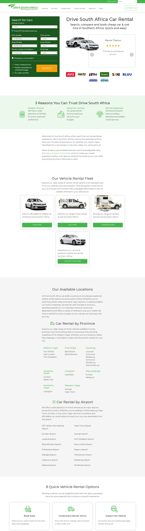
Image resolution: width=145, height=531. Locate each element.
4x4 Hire (54, 8)
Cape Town (70, 392)
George (68, 389)
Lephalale (69, 375)
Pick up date (16, 35)
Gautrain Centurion (90, 353)
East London (49, 354)
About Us (92, 8)
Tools (101, 8)
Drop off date (17, 42)
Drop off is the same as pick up (24, 31)
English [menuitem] (120, 1)
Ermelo (89, 375)
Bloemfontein (71, 354)
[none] (127, 1)
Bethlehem (70, 352)
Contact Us (131, 8)
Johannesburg (92, 365)
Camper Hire (65, 8)
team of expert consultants (58, 153)
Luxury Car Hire (79, 8)
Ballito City (48, 380)
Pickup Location (18, 23)
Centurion (90, 360)
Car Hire (45, 8)
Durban (47, 377)
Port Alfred (49, 352)
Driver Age (44, 49)
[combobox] (34, 26)
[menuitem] (127, 1)
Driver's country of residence (22, 49)
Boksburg (90, 357)
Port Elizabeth (50, 357)
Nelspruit (90, 377)
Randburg (90, 362)
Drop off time (45, 42)
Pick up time (45, 35)
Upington (48, 391)
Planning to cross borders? (23, 58)
